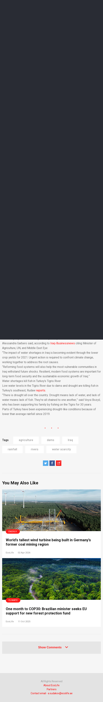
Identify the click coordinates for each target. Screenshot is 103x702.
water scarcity (61, 449)
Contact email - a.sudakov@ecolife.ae (52, 693)
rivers (34, 449)
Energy (12, 531)
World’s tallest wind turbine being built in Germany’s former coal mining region (48, 542)
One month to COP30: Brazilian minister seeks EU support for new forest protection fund (46, 611)
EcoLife (10, 552)
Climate (13, 600)
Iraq (70, 440)
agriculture (26, 440)
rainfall (12, 449)
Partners (51, 689)
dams (50, 440)
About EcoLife (51, 685)
